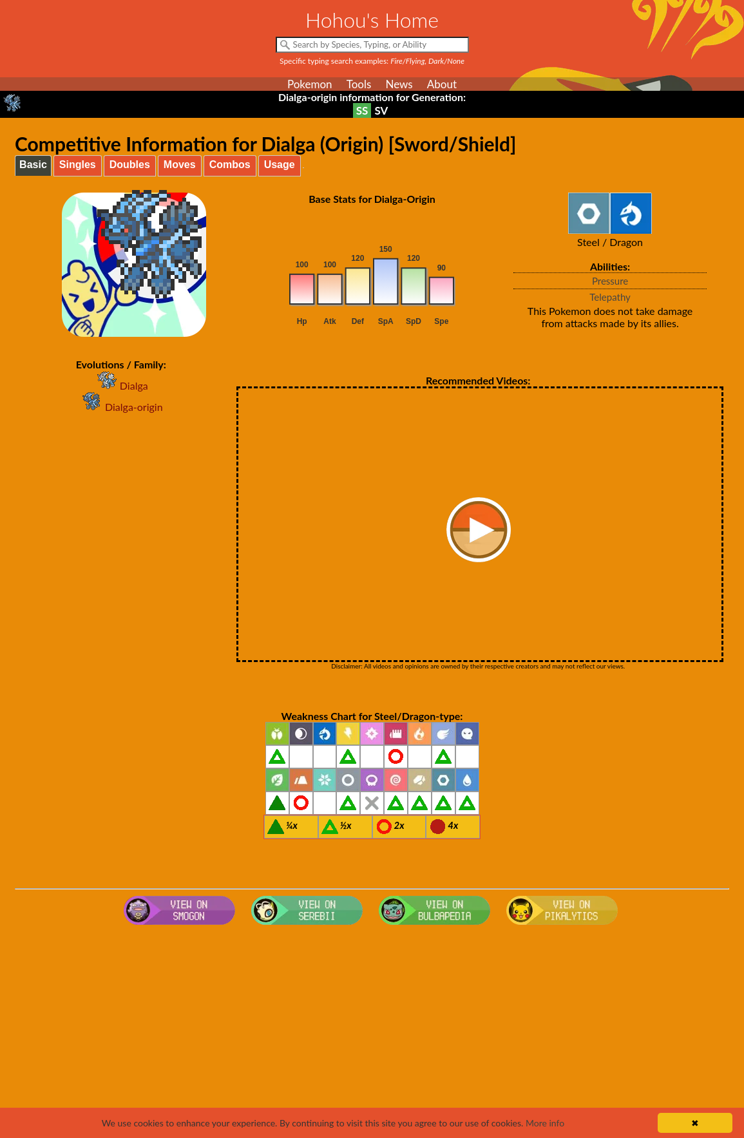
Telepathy (609, 297)
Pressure (610, 281)
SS (362, 110)
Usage (279, 164)
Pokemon (309, 84)
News (398, 84)
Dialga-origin (121, 407)
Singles (77, 164)
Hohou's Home (372, 19)
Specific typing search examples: (372, 61)
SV (381, 110)
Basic (33, 164)
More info (545, 1122)
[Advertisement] (372, 1033)
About (442, 84)
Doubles (130, 164)
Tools (359, 84)
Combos (230, 164)
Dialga (121, 385)
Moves (180, 164)
